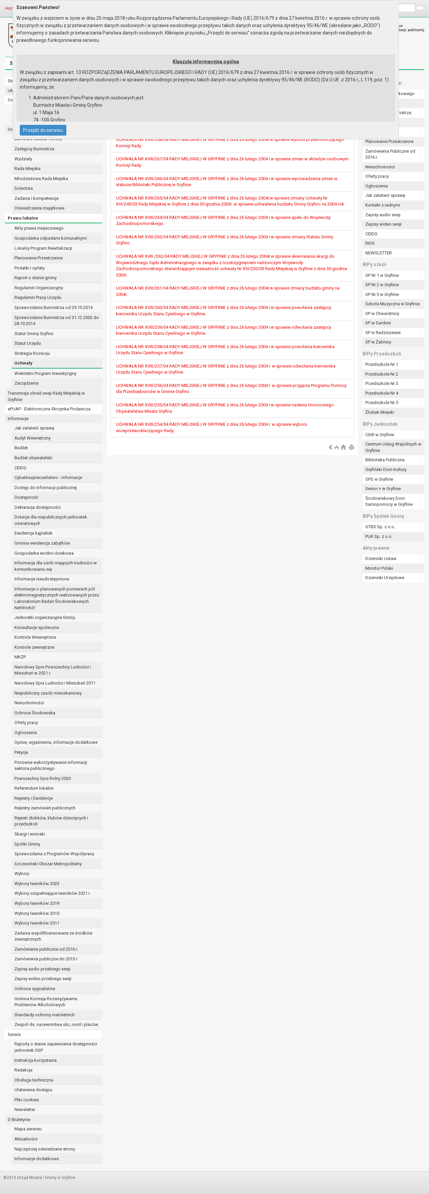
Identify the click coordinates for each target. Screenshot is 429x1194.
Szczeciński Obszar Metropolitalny (48, 863)
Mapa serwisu (28, 1128)
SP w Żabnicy (378, 341)
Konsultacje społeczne (36, 627)
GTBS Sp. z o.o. (380, 526)
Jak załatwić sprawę (34, 427)
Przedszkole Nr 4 (381, 393)
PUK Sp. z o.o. (378, 536)
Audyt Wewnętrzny (32, 438)
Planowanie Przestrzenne (38, 257)
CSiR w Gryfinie (379, 434)
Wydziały (23, 158)
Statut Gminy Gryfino (34, 333)
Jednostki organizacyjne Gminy (44, 617)
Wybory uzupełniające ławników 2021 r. (52, 893)
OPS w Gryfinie (379, 479)
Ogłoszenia (25, 732)
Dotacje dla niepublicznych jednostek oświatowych (50, 520)
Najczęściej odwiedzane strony (44, 1148)
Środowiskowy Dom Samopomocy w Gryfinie (389, 501)
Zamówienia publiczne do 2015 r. (46, 958)
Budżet (21, 447)
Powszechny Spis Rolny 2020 (42, 778)
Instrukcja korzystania (35, 1060)
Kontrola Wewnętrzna (35, 637)
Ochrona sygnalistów (34, 988)
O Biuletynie (19, 1119)
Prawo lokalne (23, 218)
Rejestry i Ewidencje (33, 798)
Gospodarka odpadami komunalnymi (50, 238)
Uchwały (23, 363)
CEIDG (20, 467)
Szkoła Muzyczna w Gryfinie (392, 303)
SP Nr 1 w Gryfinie (382, 275)
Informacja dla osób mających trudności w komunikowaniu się (55, 566)
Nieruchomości (29, 702)
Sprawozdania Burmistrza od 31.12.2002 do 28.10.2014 (56, 320)
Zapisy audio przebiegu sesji (42, 968)
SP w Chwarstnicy (382, 313)
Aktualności (26, 1138)
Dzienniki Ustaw (380, 558)
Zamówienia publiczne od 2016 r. (46, 949)
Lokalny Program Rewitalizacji (43, 248)
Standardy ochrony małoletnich (44, 1014)
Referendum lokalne (33, 788)
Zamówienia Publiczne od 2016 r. (390, 154)
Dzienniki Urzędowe (384, 577)
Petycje (21, 752)
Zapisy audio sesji (383, 214)
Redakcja (23, 1069)
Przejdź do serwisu (43, 130)
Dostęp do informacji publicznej (45, 487)
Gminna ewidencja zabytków (42, 543)
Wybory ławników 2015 (36, 913)
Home (11, 8)
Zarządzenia (26, 383)
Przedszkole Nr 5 (381, 402)
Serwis (14, 1034)
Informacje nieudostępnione (41, 578)
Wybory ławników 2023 (36, 883)
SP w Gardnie (378, 322)
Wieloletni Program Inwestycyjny (45, 373)
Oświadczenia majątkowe (39, 208)
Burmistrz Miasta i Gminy (38, 138)
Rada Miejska (27, 168)
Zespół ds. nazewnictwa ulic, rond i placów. (56, 1024)
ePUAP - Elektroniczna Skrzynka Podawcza (49, 408)
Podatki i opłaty (29, 267)
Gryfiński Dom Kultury (386, 469)
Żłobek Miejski (379, 412)
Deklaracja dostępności (37, 507)
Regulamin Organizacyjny (38, 287)
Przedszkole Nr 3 (381, 383)
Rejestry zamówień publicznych (44, 807)
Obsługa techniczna (33, 1080)
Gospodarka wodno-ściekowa (44, 553)
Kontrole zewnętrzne (34, 647)
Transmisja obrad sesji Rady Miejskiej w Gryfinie (46, 396)
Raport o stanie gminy (35, 277)
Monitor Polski (379, 568)
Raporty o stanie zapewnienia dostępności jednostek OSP (55, 1047)
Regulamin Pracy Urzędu (37, 297)
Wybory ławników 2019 (36, 903)
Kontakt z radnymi (382, 205)
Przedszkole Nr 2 (381, 374)
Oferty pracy (26, 722)
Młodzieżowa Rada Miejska (41, 178)
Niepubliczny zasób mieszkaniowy (48, 693)
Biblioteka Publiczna (385, 459)
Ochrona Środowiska (34, 712)
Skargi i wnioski (29, 834)
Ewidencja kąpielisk (33, 533)
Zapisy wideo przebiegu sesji (42, 978)
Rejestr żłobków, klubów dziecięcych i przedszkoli (51, 821)
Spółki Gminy (27, 844)
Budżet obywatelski (33, 457)
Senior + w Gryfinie (383, 488)
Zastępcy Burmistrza (34, 148)
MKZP (20, 656)
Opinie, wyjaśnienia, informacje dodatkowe (56, 742)
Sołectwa (23, 188)
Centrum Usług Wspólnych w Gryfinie (393, 447)
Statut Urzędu (27, 343)
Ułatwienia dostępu (33, 1089)
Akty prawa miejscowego (39, 228)
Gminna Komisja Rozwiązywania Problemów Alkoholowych (45, 1002)
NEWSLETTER (378, 252)
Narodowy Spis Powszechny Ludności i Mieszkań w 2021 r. (52, 670)
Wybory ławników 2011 (36, 923)
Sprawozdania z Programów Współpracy (54, 853)
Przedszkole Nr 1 (381, 364)
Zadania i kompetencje (36, 198)
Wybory (21, 873)
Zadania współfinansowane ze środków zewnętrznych (53, 936)
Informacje (18, 418)
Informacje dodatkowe (36, 1158)
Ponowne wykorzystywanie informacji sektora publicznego (50, 765)
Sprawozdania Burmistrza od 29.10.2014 (53, 307)
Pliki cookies (26, 1099)
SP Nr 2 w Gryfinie (382, 284)
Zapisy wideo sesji (383, 224)
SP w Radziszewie (383, 332)
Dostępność (26, 497)
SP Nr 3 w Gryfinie (382, 294)
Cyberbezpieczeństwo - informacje (48, 477)
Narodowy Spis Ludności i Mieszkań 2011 (55, 683)
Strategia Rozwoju (32, 353)
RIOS (370, 243)
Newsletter (24, 1109)
